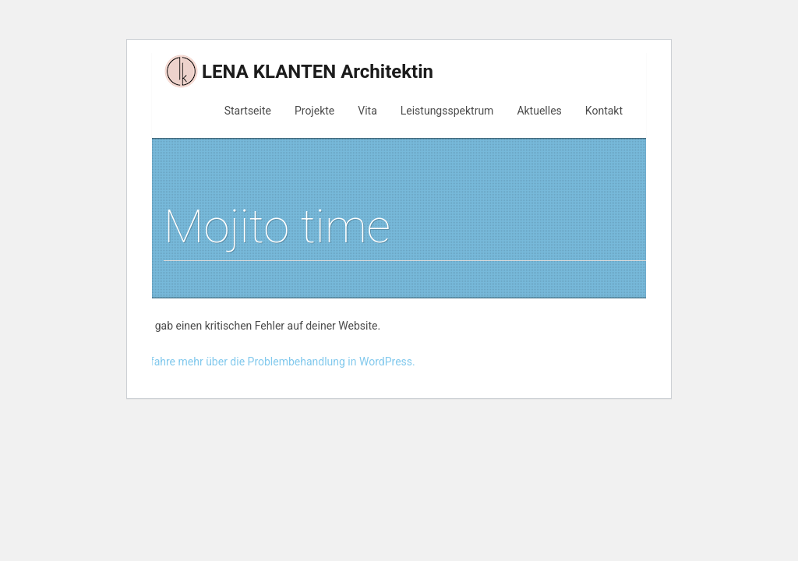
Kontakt (604, 110)
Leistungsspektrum (447, 110)
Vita (367, 110)
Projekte (314, 110)
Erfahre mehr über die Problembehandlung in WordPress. (277, 361)
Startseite (247, 110)
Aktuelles (539, 110)
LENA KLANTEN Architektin (298, 71)
